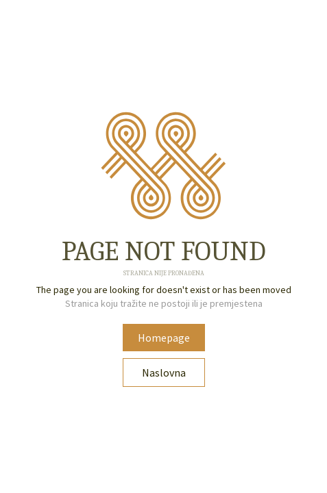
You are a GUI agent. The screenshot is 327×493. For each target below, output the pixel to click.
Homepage (164, 337)
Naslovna (164, 372)
